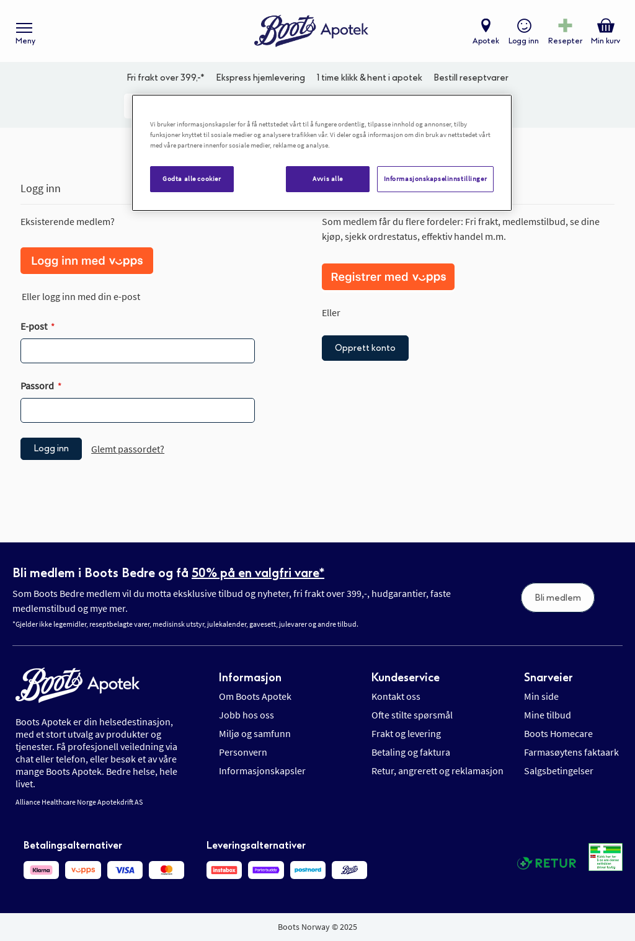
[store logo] (311, 31)
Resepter (565, 41)
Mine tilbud (547, 715)
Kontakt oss (395, 696)
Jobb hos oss (246, 715)
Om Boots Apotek (255, 696)
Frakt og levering (406, 733)
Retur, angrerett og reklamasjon (437, 770)
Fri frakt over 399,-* (166, 78)
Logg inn (523, 41)
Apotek (486, 41)
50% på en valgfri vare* (258, 572)
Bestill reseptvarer (470, 78)
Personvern (243, 752)
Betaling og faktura (410, 752)
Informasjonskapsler (262, 770)
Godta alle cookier (191, 178)
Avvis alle (328, 178)
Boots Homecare (558, 733)
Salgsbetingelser (558, 770)
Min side (541, 696)
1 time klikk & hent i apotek (369, 78)
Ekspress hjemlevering (260, 78)
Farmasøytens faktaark (571, 752)
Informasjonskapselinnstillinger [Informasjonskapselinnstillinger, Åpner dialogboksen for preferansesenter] (435, 178)
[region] (321, 152)
